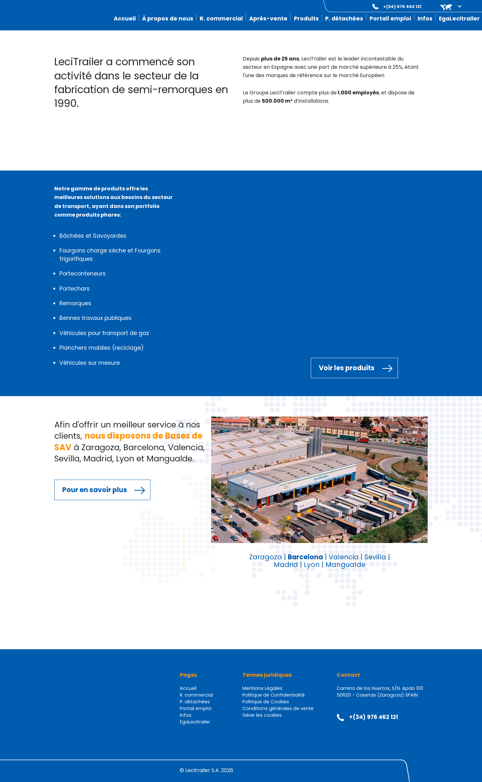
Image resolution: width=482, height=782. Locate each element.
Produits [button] (306, 18)
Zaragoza (265, 557)
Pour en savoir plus (94, 489)
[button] (446, 6)
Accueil (125, 18)
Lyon (312, 564)
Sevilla (375, 557)
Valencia (344, 557)
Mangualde (345, 564)
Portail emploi (390, 18)
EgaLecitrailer (459, 18)
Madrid (286, 564)
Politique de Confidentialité (273, 695)
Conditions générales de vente (278, 708)
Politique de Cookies (265, 701)
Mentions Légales (262, 688)
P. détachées (344, 18)
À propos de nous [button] (167, 18)
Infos (424, 18)
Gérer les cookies (262, 715)
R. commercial (221, 18)
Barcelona (305, 557)
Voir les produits (347, 367)
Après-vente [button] (268, 18)
